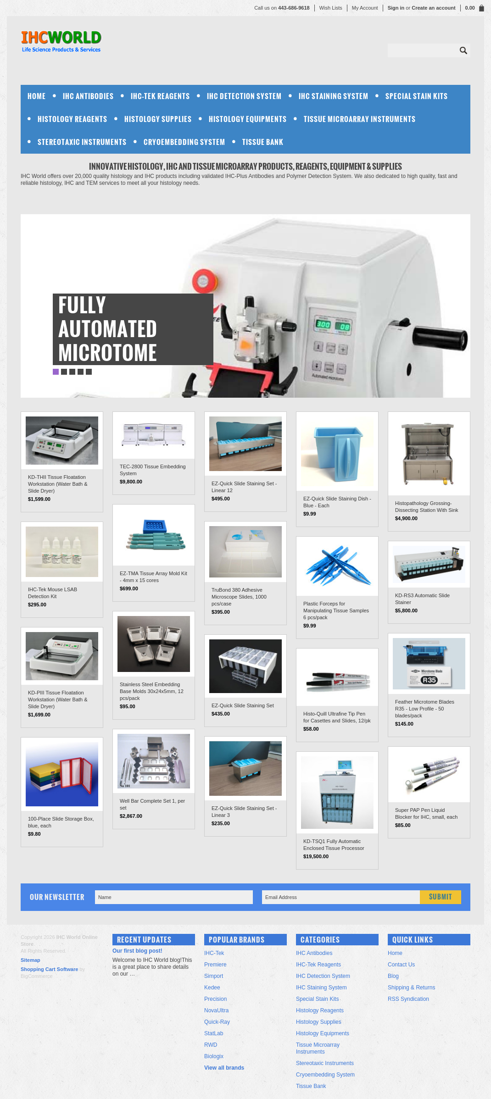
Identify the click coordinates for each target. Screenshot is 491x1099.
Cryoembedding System (184, 142)
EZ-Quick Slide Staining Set (243, 705)
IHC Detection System (244, 96)
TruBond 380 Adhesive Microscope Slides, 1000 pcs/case (239, 596)
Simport (213, 976)
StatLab (213, 1033)
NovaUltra (216, 1010)
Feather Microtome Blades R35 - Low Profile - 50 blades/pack (424, 708)
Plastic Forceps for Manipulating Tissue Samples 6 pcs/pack (336, 610)
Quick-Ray (217, 1022)
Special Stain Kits (416, 96)
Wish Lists (330, 8)
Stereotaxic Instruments (82, 142)
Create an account (433, 8)
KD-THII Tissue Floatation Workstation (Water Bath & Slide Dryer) (58, 484)
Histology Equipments (248, 119)
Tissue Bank (263, 142)
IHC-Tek (214, 953)
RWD (210, 1045)
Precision (215, 999)
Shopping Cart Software (49, 969)
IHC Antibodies (88, 96)
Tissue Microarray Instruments (360, 119)
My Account (365, 8)
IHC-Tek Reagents (160, 96)
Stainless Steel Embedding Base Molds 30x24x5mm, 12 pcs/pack (152, 691)
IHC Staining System (333, 96)
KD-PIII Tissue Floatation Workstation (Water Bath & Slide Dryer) (58, 699)
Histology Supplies (158, 119)
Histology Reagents (72, 119)
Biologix (213, 1056)
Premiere (215, 964)
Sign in (396, 8)
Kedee (212, 987)
